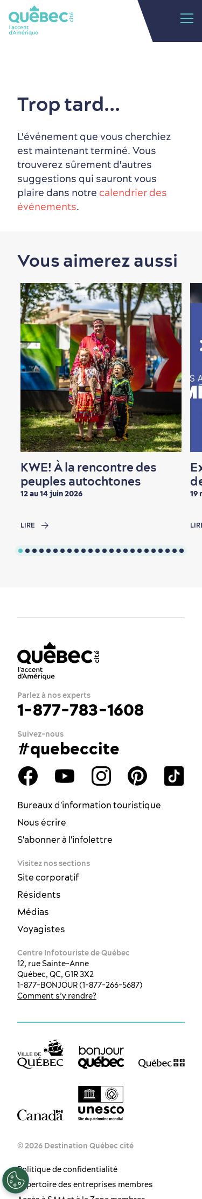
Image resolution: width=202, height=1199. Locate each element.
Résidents (39, 894)
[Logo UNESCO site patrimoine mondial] (101, 1103)
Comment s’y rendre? (56, 996)
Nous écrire (41, 822)
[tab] (20, 551)
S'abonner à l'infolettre (65, 839)
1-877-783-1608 (80, 710)
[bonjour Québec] (101, 1057)
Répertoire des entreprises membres (85, 1184)
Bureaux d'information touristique (89, 805)
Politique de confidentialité (67, 1169)
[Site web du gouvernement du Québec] (161, 1063)
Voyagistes (41, 929)
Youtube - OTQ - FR (64, 776)
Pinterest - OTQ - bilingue (137, 776)
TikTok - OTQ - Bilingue (174, 776)
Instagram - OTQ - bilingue (101, 776)
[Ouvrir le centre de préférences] (15, 1180)
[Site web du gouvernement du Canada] (40, 1114)
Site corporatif (48, 877)
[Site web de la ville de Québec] (40, 1054)
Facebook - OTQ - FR (28, 776)
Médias (33, 911)
